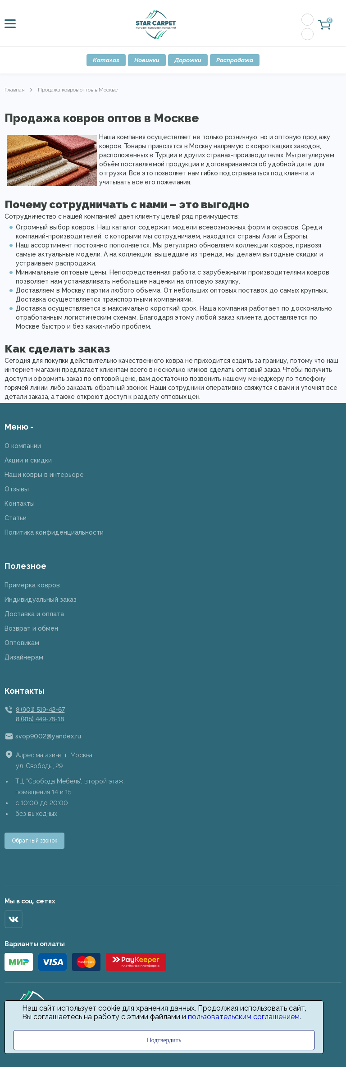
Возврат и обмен (31, 628)
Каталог (106, 60)
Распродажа (234, 60)
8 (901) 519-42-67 (40, 709)
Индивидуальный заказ (41, 599)
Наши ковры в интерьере (44, 474)
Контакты (20, 503)
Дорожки (187, 60)
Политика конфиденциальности (54, 532)
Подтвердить (164, 1040)
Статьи (16, 518)
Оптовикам (22, 642)
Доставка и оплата (34, 614)
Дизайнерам (24, 657)
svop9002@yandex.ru (48, 736)
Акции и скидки (28, 460)
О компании (23, 445)
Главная (15, 89)
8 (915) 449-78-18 (40, 719)
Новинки (146, 60)
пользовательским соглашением (244, 1016)
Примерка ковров (32, 585)
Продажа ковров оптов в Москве (78, 89)
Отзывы (17, 489)
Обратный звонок (34, 841)
